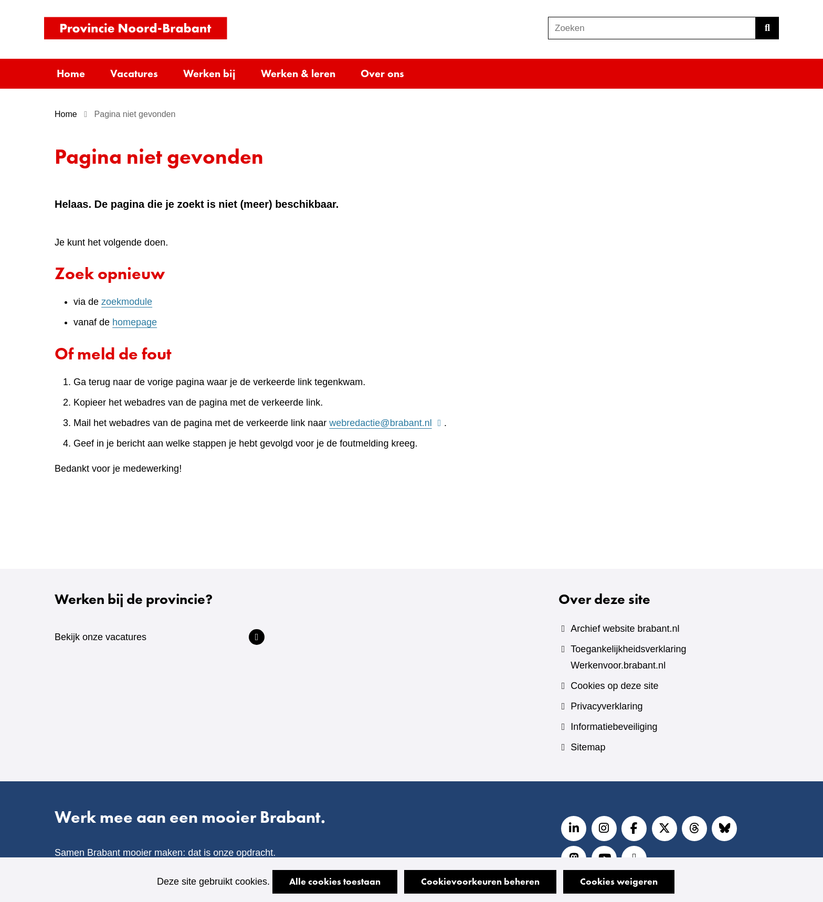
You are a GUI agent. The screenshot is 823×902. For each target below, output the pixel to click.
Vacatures (134, 73)
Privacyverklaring (606, 706)
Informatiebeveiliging (614, 726)
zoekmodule (126, 301)
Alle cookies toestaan (335, 881)
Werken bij (209, 73)
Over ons (382, 73)
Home (71, 73)
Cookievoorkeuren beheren (480, 881)
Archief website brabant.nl (625, 628)
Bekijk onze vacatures (100, 637)
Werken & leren (298, 73)
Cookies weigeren (619, 881)
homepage (134, 322)
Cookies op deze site (614, 686)
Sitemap (588, 747)
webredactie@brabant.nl (386, 423)
